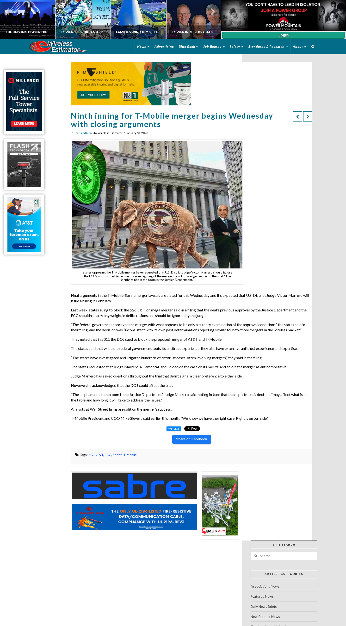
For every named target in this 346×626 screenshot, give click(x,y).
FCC (108, 455)
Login (283, 35)
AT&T (98, 455)
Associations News (265, 586)
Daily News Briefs (264, 606)
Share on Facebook (191, 439)
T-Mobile (130, 455)
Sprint (117, 455)
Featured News (84, 133)
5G (90, 455)
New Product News (265, 616)
